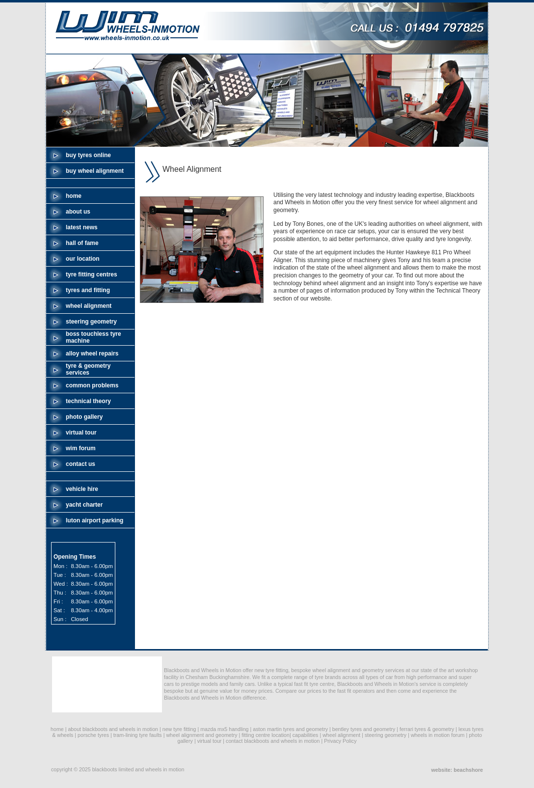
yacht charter (84, 504)
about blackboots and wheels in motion (113, 729)
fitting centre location (265, 735)
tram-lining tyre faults (137, 735)
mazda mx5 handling (224, 729)
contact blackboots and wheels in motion (273, 741)
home (73, 195)
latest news (82, 227)
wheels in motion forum (438, 735)
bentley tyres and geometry (364, 729)
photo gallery (84, 416)
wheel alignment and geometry (201, 735)
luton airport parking (94, 520)
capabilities (306, 735)
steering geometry (91, 321)
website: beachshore (457, 770)
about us (78, 211)
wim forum (81, 448)
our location (83, 258)
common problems (92, 385)
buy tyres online (88, 155)
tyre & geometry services (88, 369)
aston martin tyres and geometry (290, 729)
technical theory (88, 401)
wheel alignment (88, 305)
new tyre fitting (179, 729)
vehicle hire (82, 489)
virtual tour (81, 432)
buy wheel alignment (95, 170)
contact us (80, 464)
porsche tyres (93, 735)
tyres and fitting (88, 290)
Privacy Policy (340, 741)
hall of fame (82, 243)
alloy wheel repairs (92, 353)
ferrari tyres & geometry (427, 729)
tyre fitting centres (91, 274)
